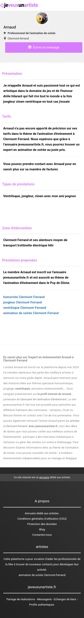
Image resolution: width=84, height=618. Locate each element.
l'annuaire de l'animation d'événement (43, 399)
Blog (42, 529)
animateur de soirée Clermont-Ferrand (31, 313)
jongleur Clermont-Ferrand (22, 302)
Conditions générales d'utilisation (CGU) (42, 518)
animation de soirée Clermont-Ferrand (42, 575)
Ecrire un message (43, 47)
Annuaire (30, 513)
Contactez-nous (42, 534)
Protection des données (42, 524)
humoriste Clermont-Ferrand (23, 297)
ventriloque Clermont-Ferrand (24, 308)
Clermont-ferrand (18, 38)
